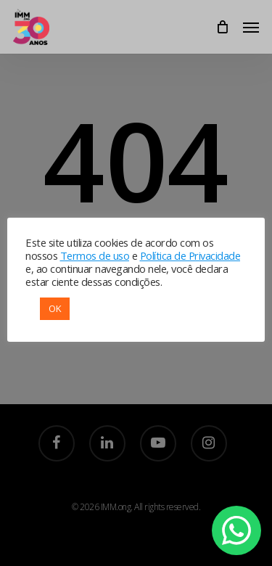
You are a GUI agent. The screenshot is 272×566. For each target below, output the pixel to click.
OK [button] (55, 308)
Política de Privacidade (190, 255)
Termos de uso (95, 255)
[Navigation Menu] (251, 27)
